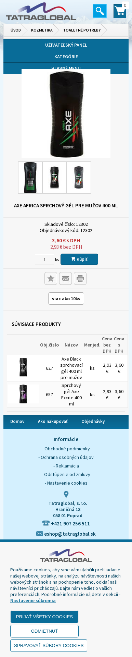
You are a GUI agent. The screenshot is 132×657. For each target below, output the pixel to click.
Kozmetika (42, 30)
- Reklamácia (66, 466)
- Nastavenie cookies (66, 483)
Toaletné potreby (82, 30)
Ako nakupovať (53, 421)
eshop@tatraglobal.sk (66, 534)
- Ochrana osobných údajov (66, 457)
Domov (17, 421)
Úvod (16, 30)
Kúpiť (79, 259)
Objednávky (93, 421)
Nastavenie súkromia (33, 600)
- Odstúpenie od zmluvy (66, 474)
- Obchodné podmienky (66, 449)
